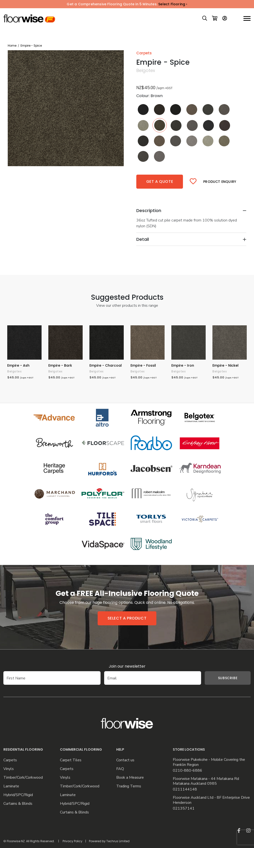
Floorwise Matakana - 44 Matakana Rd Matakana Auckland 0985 (206, 781)
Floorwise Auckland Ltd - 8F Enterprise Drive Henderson (211, 800)
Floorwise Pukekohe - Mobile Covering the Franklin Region (209, 762)
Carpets (10, 760)
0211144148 (185, 789)
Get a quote (159, 181)
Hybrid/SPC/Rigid (18, 795)
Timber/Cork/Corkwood (23, 777)
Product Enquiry (219, 181)
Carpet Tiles (70, 760)
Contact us (125, 760)
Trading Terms (128, 786)
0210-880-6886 (187, 770)
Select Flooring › (172, 4)
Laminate (11, 786)
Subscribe (220, 678)
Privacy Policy (72, 841)
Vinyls (8, 768)
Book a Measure (130, 777)
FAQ (120, 768)
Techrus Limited (118, 841)
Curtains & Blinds (17, 803)
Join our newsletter (127, 666)
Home (12, 45)
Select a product (127, 618)
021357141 (184, 808)
